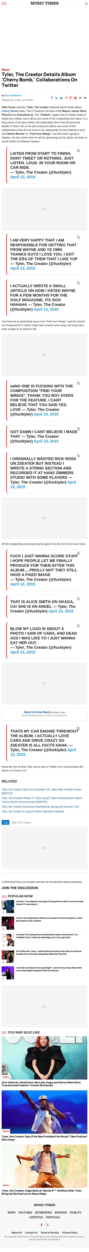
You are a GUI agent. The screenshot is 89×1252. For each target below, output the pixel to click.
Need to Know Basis (37, 712)
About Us (17, 1232)
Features (25, 1212)
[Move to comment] (85, 97)
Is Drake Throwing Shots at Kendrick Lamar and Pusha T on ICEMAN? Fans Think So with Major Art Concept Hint (47, 936)
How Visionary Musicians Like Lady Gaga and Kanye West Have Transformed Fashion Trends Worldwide (41, 1084)
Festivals (53, 1217)
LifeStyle (36, 1217)
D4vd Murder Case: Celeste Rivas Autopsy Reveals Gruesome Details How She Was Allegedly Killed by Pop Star (48, 952)
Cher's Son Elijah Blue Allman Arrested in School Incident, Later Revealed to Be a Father (49, 919)
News (5, 70)
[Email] (80, 97)
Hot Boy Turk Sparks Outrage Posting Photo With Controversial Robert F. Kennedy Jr (49, 903)
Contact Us (31, 1232)
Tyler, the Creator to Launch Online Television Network (33, 811)
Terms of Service (50, 1232)
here (60, 766)
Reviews (61, 1212)
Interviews (43, 1212)
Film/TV (75, 1212)
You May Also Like (24, 1032)
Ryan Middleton (13, 95)
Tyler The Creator (21, 822)
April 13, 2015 (22, 177)
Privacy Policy (69, 1232)
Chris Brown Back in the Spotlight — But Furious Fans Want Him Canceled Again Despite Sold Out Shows (49, 969)
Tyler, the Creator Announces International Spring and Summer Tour (40, 806)
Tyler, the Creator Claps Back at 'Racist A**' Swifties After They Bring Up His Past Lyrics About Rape (42, 1192)
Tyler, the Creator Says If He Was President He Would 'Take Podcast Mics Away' (44, 1138)
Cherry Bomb (10, 110)
